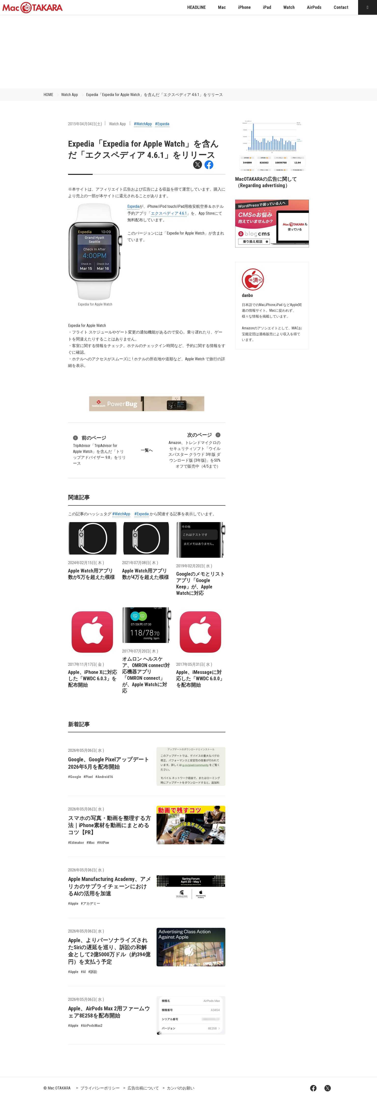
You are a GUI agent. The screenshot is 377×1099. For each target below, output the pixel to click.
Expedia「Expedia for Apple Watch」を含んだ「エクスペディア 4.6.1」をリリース (154, 94)
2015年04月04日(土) (85, 124)
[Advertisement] (188, 51)
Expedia (133, 206)
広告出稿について (143, 1088)
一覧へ (147, 450)
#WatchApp (143, 124)
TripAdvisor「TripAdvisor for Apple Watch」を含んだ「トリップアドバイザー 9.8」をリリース (99, 450)
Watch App (69, 94)
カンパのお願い (180, 1088)
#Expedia (162, 124)
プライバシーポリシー (100, 1088)
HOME (48, 94)
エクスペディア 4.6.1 (169, 213)
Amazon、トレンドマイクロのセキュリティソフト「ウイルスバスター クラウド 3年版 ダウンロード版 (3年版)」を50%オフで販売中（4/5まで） (194, 450)
